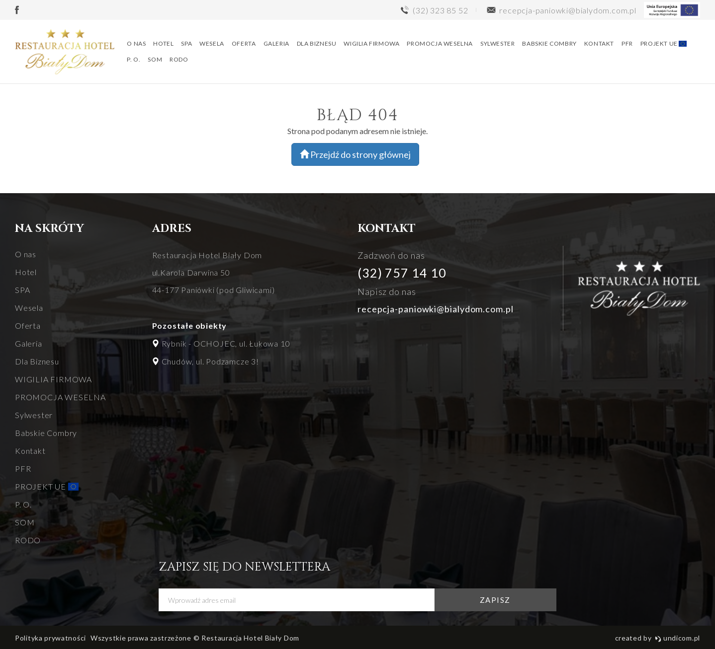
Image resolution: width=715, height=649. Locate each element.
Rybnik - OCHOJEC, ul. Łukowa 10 (226, 343)
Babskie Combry (550, 44)
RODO (180, 60)
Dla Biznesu (317, 44)
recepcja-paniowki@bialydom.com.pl (436, 308)
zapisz (497, 599)
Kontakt (600, 44)
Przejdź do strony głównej (355, 154)
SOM (156, 60)
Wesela (212, 44)
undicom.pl (677, 638)
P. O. (134, 60)
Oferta (244, 44)
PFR (627, 44)
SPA (187, 44)
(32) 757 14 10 (402, 272)
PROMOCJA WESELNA (441, 44)
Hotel (164, 44)
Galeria (277, 44)
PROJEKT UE (664, 44)
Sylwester (498, 44)
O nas (137, 44)
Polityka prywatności (50, 638)
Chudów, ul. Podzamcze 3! (210, 361)
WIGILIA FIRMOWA (372, 44)
